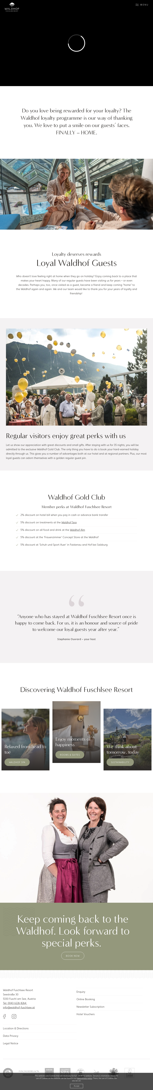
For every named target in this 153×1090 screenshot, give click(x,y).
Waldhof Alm (77, 529)
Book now (73, 956)
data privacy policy (84, 1078)
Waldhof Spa (69, 522)
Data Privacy (10, 1035)
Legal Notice (10, 1043)
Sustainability (120, 762)
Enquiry (80, 991)
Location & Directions (16, 1028)
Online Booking (85, 999)
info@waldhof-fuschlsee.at (19, 1007)
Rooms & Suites (70, 755)
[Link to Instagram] (14, 1016)
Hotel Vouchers (85, 1014)
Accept (76, 1086)
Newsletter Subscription (90, 1006)
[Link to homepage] (12, 6)
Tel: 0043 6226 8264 (15, 1003)
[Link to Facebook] (7, 1016)
